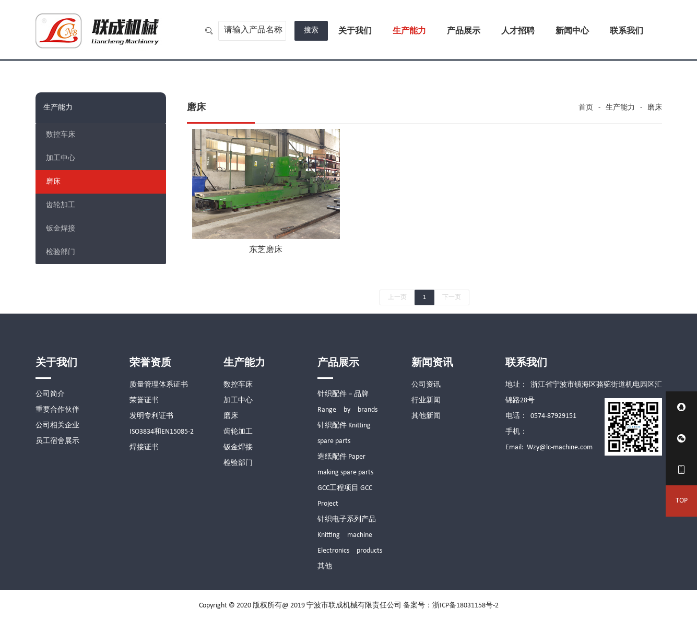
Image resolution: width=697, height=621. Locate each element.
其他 (324, 566)
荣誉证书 (144, 400)
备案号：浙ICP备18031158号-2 (451, 606)
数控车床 (60, 135)
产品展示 (463, 31)
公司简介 (50, 394)
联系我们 (626, 31)
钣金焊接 (60, 229)
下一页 (451, 297)
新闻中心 (572, 31)
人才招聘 (518, 31)
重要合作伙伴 (57, 410)
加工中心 (60, 158)
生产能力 (409, 31)
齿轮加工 (60, 205)
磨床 (53, 182)
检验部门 (60, 252)
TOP (682, 501)
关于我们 (355, 31)
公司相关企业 (57, 425)
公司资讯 (426, 385)
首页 (585, 108)
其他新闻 (426, 416)
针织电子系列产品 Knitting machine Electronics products (350, 535)
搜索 (311, 30)
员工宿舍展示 (57, 441)
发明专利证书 (151, 416)
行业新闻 (426, 400)
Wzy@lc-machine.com (560, 447)
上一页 (397, 297)
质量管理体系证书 (158, 385)
